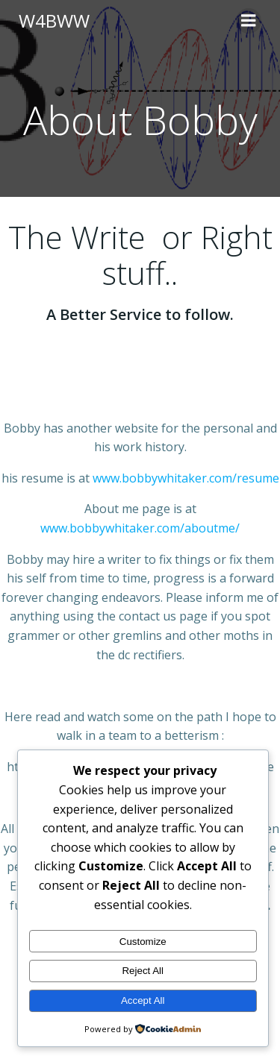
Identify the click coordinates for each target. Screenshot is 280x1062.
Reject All (143, 970)
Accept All (143, 1000)
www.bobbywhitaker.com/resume (186, 478)
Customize (143, 941)
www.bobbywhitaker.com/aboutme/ (140, 528)
